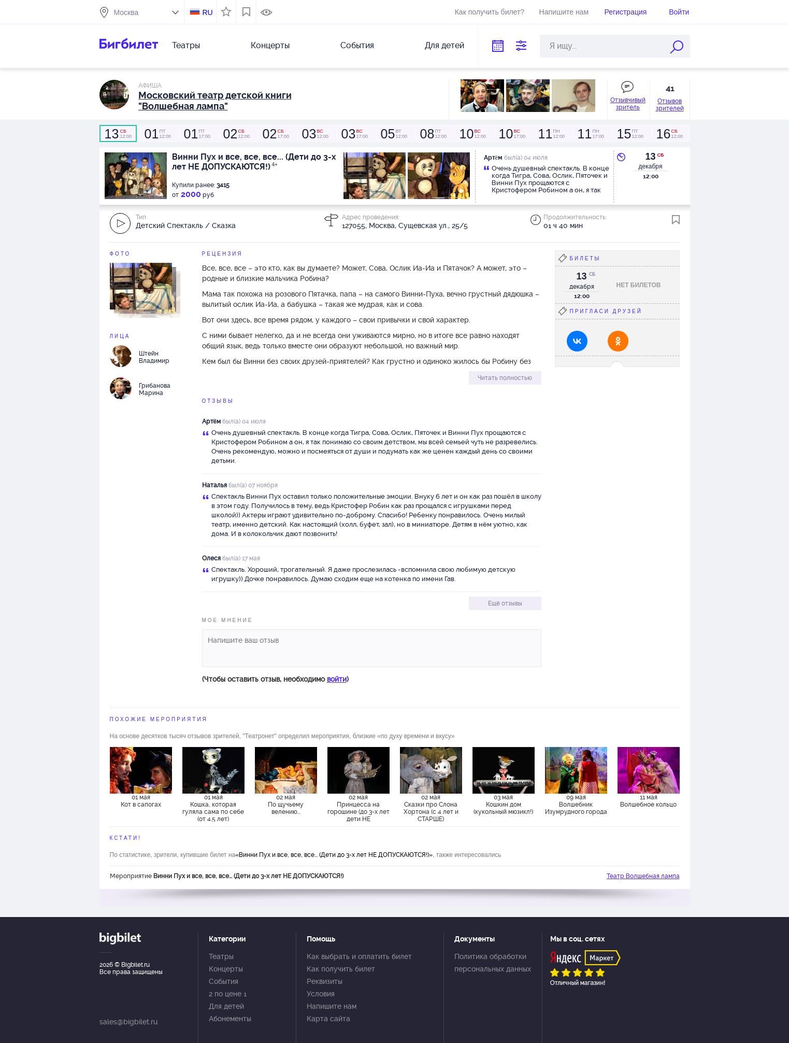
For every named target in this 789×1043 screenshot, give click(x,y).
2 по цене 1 (228, 994)
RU (207, 12)
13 (650, 156)
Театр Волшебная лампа (643, 876)
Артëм (211, 421)
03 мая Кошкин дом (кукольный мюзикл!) (503, 804)
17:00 (196, 134)
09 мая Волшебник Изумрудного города (576, 804)
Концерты (270, 45)
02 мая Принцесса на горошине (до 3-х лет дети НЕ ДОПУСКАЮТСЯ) (358, 808)
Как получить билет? (489, 12)
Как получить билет (341, 969)
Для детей (444, 45)
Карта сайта (328, 1018)
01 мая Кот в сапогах (141, 801)
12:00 (118, 134)
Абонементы (230, 1018)
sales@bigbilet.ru (128, 1022)
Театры (186, 45)
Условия (321, 994)
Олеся (211, 558)
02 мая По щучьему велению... (286, 804)
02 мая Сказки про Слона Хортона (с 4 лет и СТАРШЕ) (431, 808)
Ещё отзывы (505, 603)
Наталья (214, 485)
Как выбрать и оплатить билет (359, 956)
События (357, 45)
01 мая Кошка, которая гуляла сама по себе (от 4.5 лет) (213, 808)
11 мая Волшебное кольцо (648, 801)
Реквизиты (324, 981)
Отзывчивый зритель (627, 103)
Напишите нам (564, 12)
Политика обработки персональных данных (492, 962)
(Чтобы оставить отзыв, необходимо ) (275, 679)
